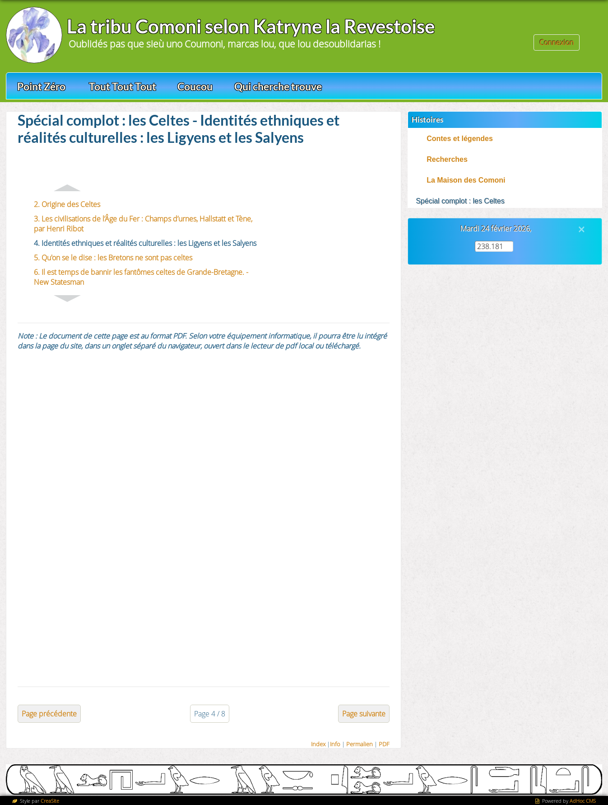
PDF (384, 744)
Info (335, 744)
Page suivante (363, 714)
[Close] (581, 229)
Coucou (195, 86)
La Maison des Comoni (466, 180)
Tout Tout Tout (122, 86)
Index (318, 744)
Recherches (447, 159)
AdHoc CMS (583, 800)
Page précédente (49, 714)
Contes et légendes (460, 138)
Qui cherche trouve (278, 86)
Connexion (556, 42)
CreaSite (50, 800)
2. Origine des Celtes (67, 204)
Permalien (359, 744)
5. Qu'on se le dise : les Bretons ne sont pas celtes (113, 258)
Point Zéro (41, 86)
